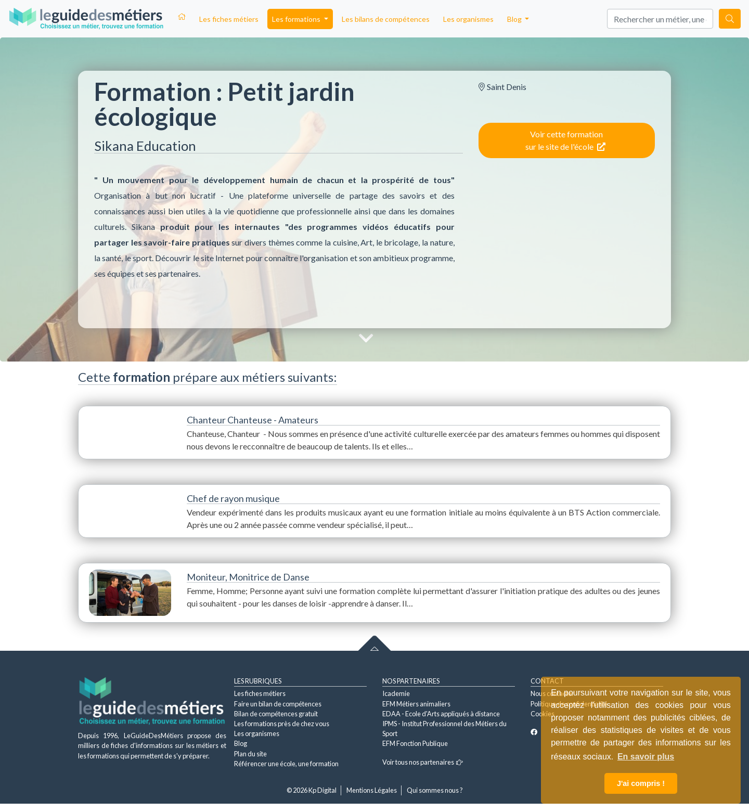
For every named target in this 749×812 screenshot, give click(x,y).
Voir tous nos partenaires (422, 762)
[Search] (660, 19)
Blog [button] (515, 19)
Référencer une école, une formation (286, 763)
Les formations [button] (297, 19)
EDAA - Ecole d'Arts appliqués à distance (441, 714)
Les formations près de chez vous (281, 723)
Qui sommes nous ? (435, 790)
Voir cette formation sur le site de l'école (565, 140)
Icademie (396, 693)
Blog (240, 743)
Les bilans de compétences (386, 19)
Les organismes (468, 19)
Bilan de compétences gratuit (276, 714)
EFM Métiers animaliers (416, 704)
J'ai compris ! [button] (641, 783)
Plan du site (250, 754)
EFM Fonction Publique (415, 743)
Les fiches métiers (229, 19)
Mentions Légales (371, 790)
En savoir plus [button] (645, 756)
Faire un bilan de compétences (277, 704)
